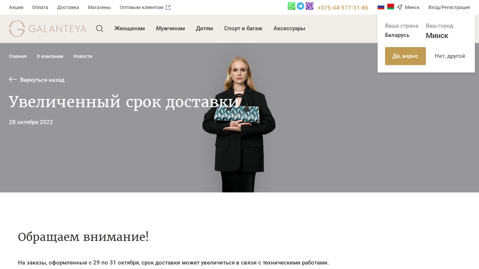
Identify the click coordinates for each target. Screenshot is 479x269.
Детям (204, 28)
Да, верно (405, 56)
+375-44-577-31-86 (343, 7)
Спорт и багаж (243, 28)
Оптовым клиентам (145, 7)
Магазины (99, 7)
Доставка (68, 7)
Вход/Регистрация (449, 7)
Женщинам (130, 28)
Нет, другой (450, 56)
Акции (16, 7)
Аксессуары (289, 28)
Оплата (40, 7)
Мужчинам (170, 28)
